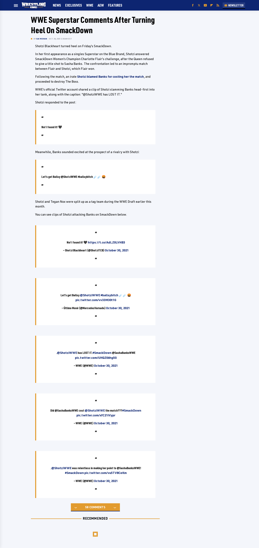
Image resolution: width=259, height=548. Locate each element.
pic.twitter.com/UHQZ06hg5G (96, 358)
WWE (89, 5)
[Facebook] (192, 5)
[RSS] (217, 5)
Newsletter (233, 5)
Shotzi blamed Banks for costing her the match (110, 77)
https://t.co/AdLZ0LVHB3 (106, 242)
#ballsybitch (109, 295)
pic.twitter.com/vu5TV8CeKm (105, 473)
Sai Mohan (41, 38)
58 (87, 507)
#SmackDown (101, 353)
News (57, 5)
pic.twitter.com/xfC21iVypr (95, 415)
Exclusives (73, 5)
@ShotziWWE (90, 295)
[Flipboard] (211, 5)
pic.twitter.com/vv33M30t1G (95, 300)
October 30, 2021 (117, 250)
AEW (101, 5)
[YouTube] (205, 5)
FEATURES (115, 5)
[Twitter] (199, 5)
